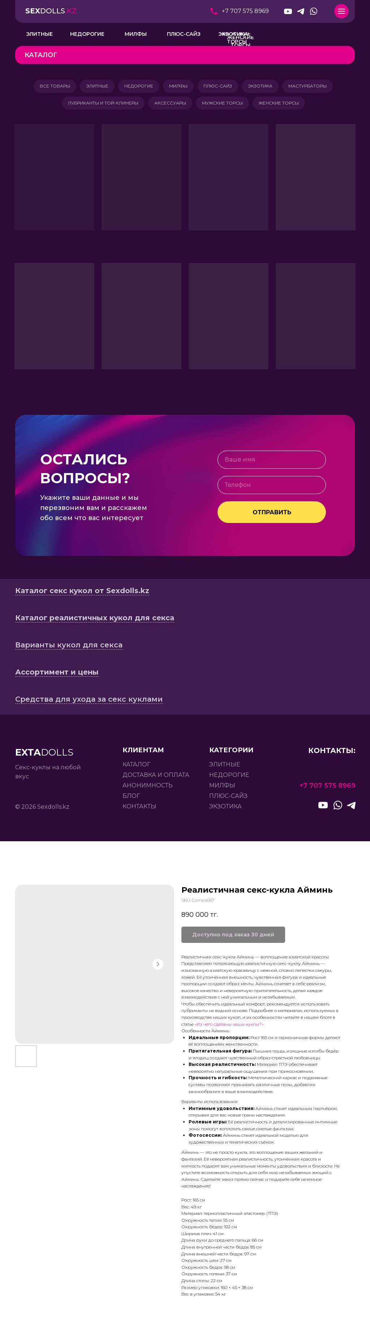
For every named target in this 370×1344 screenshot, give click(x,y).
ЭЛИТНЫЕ (94, 86)
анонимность (147, 788)
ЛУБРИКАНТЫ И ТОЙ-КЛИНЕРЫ (101, 105)
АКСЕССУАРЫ (169, 105)
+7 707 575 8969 (245, 11)
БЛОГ (131, 798)
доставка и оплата (155, 777)
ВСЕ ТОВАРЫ (50, 86)
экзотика (225, 809)
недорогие (229, 777)
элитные (224, 767)
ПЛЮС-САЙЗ (219, 86)
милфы (222, 788)
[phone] (272, 488)
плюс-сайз (228, 798)
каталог (136, 767)
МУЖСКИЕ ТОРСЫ (223, 105)
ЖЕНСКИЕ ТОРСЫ (281, 105)
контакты (139, 809)
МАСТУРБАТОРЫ (312, 86)
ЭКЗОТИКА (263, 86)
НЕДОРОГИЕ (137, 86)
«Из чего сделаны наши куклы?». (229, 1027)
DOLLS (51, 11)
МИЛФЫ (178, 86)
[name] (272, 463)
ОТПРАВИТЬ (272, 515)
